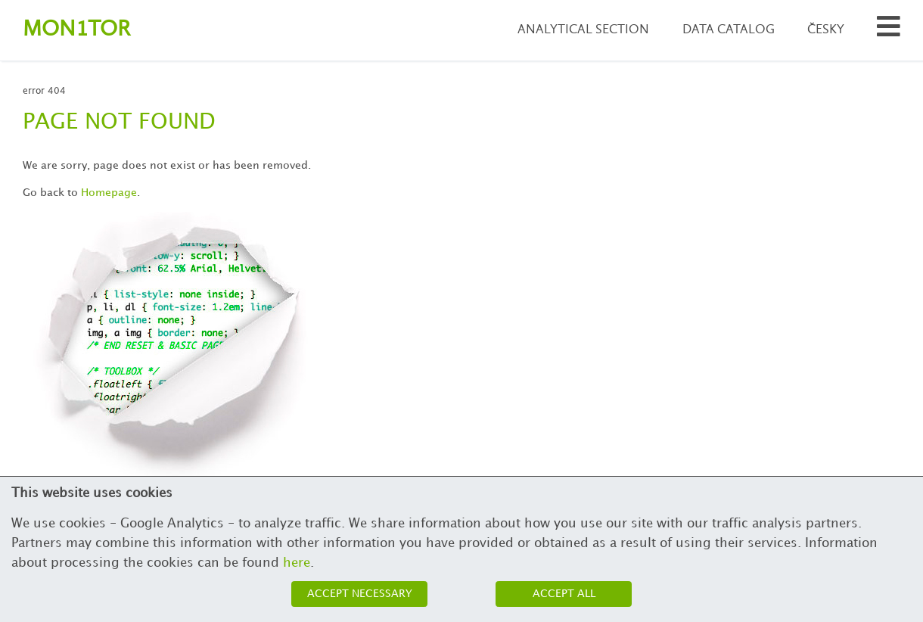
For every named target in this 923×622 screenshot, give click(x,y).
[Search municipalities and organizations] (888, 31)
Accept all (564, 594)
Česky (825, 29)
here (296, 563)
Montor (76, 30)
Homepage (109, 192)
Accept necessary (359, 594)
